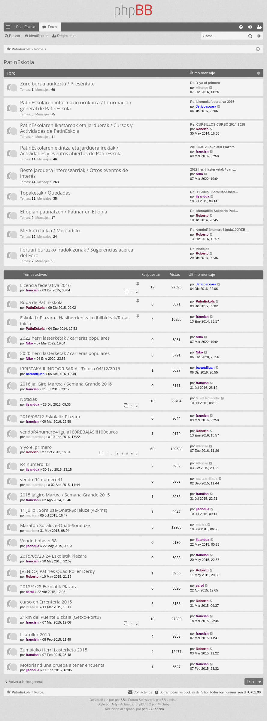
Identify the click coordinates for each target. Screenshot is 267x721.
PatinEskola (25, 27)
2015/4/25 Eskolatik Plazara (48, 586)
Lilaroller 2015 (35, 634)
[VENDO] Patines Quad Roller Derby (57, 571)
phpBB (120, 700)
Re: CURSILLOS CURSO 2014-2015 (217, 124)
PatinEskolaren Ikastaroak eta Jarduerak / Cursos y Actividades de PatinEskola (76, 128)
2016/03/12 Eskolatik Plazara (212, 147)
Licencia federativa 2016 (45, 285)
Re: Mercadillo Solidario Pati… (214, 211)
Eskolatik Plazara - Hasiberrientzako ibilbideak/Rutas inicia (74, 320)
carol (30, 592)
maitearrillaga (36, 437)
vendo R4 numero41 (41, 479)
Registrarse (66, 36)
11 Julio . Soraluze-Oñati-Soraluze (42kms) (63, 510)
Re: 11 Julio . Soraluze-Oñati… (214, 192)
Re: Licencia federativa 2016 (212, 101)
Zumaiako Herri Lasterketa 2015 (53, 650)
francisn (202, 151)
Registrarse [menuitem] (260, 28)
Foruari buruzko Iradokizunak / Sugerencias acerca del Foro (76, 252)
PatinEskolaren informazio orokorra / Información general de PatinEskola (75, 105)
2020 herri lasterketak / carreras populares (65, 353)
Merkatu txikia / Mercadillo (50, 230)
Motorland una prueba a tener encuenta (62, 665)
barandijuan (35, 374)
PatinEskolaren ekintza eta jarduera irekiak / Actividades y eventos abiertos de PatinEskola (71, 150)
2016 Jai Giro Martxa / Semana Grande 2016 (66, 384)
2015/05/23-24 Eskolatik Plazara (53, 556)
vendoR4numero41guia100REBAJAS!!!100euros (69, 432)
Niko (199, 174)
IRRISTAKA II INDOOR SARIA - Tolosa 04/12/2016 (70, 368)
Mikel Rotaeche (208, 398)
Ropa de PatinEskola (41, 302)
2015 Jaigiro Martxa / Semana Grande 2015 (65, 495)
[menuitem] (240, 26)
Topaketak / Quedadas (45, 192)
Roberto (202, 129)
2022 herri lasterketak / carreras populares (65, 338)
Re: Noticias (199, 249)
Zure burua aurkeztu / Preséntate (57, 83)
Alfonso (202, 87)
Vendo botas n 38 (38, 541)
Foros (52, 27)
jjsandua (202, 196)
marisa (31, 515)
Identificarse (38, 36)
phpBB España (153, 709)
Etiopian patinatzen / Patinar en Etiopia (63, 211)
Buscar (14, 36)
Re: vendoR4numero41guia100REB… (219, 229)
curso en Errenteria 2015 (46, 602)
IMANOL (32, 607)
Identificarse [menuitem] (251, 28)
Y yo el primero (36, 447)
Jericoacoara (206, 106)
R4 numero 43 (35, 464)
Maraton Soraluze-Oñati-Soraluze (55, 525)
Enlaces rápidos (9, 28)
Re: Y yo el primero (205, 83)
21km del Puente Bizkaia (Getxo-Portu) (60, 617)
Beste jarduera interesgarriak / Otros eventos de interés (74, 173)
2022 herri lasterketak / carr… (213, 169)
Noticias (28, 399)
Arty (114, 704)
